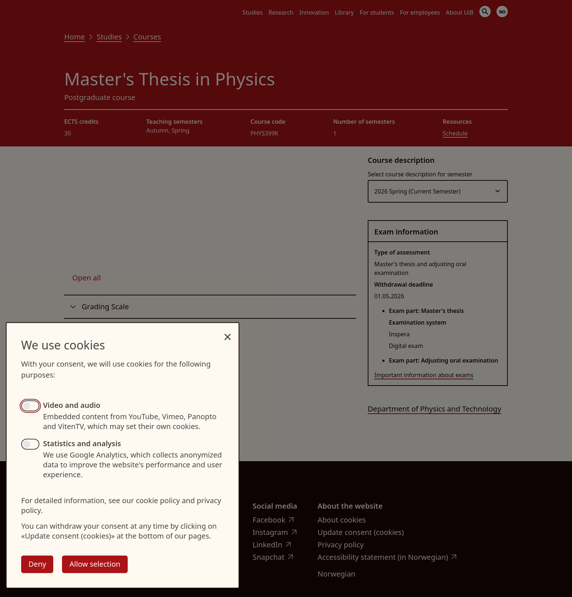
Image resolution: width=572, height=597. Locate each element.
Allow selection (94, 564)
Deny (37, 564)
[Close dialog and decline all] (227, 332)
